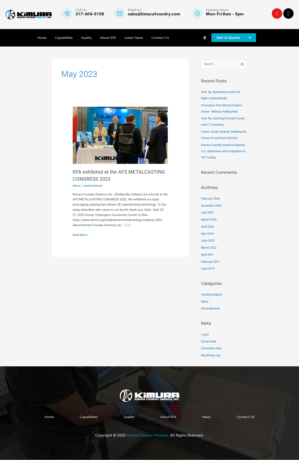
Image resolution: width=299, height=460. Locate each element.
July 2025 (207, 213)
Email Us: (135, 10)
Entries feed (209, 341)
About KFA (108, 38)
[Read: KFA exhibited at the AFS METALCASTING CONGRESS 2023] (120, 135)
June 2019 (208, 269)
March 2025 (209, 220)
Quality (86, 38)
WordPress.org (211, 356)
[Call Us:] (67, 13)
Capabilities (64, 38)
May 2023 (207, 234)
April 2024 (208, 227)
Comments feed (212, 349)
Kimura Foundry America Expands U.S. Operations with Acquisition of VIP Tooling (221, 151)
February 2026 (210, 199)
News (77, 186)
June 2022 (208, 241)
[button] (204, 37)
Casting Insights (212, 295)
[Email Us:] (119, 13)
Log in (205, 334)
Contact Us (160, 38)
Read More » (81, 234)
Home (42, 38)
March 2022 (209, 248)
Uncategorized (211, 309)
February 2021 (210, 262)
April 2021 (208, 255)
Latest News (133, 38)
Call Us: (81, 10)
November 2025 (212, 206)
